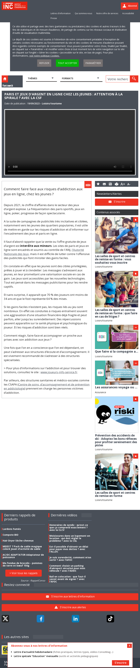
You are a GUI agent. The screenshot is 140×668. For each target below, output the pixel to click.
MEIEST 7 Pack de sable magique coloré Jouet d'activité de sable (22, 547)
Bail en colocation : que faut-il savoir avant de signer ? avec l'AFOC (67, 579)
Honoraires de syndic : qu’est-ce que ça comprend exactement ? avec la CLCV (68, 527)
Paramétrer (93, 63)
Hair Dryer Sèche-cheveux (18, 540)
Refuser (44, 63)
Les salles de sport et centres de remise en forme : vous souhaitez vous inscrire (115, 259)
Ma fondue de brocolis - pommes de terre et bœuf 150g (22, 564)
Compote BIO (10, 534)
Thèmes (32, 78)
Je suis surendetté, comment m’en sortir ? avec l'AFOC (70, 558)
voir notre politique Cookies (44, 55)
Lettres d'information (61, 13)
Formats (67, 78)
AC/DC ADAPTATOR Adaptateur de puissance (23, 556)
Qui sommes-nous (83, 13)
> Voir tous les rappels (24, 573)
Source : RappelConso (33, 580)
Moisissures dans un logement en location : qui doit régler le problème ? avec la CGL (69, 538)
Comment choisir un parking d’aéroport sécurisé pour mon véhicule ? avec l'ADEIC (67, 568)
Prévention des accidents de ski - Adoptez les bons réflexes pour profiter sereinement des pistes (116, 440)
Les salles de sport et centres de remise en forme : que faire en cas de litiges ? (116, 313)
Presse (54, 18)
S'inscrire (119, 201)
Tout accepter (67, 63)
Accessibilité (128, 13)
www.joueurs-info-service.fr (59, 372)
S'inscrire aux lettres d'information (73, 596)
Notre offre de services (107, 13)
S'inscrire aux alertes (73, 607)
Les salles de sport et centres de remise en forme (115, 494)
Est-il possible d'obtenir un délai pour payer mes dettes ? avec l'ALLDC (68, 549)
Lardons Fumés (12, 529)
